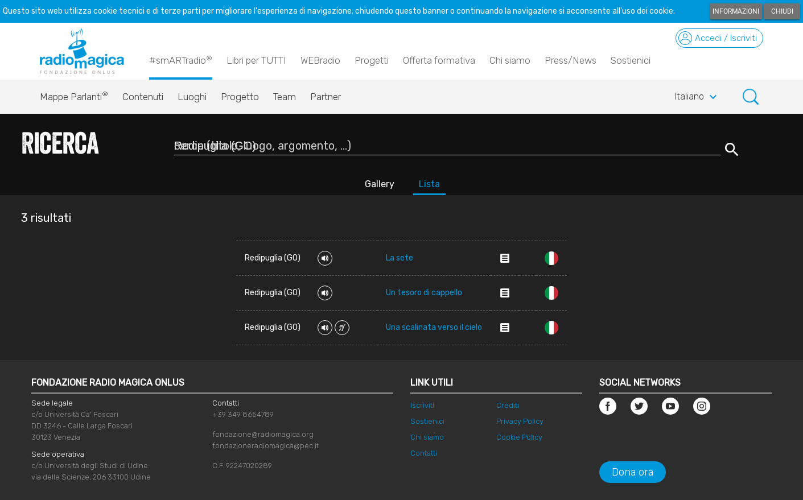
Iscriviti (422, 405)
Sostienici (630, 60)
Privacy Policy (519, 421)
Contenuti (142, 96)
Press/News (570, 60)
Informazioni (736, 11)
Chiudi (782, 11)
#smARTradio (180, 59)
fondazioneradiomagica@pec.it (265, 445)
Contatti (423, 453)
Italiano (697, 97)
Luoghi (192, 96)
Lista (429, 184)
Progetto (240, 96)
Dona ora (632, 472)
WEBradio (320, 60)
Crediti (507, 405)
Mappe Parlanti (74, 94)
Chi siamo (509, 60)
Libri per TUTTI (256, 60)
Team (284, 96)
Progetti (372, 60)
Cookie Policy (519, 437)
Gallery (379, 184)
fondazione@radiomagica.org (263, 434)
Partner (325, 96)
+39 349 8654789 (243, 414)
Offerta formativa (439, 60)
